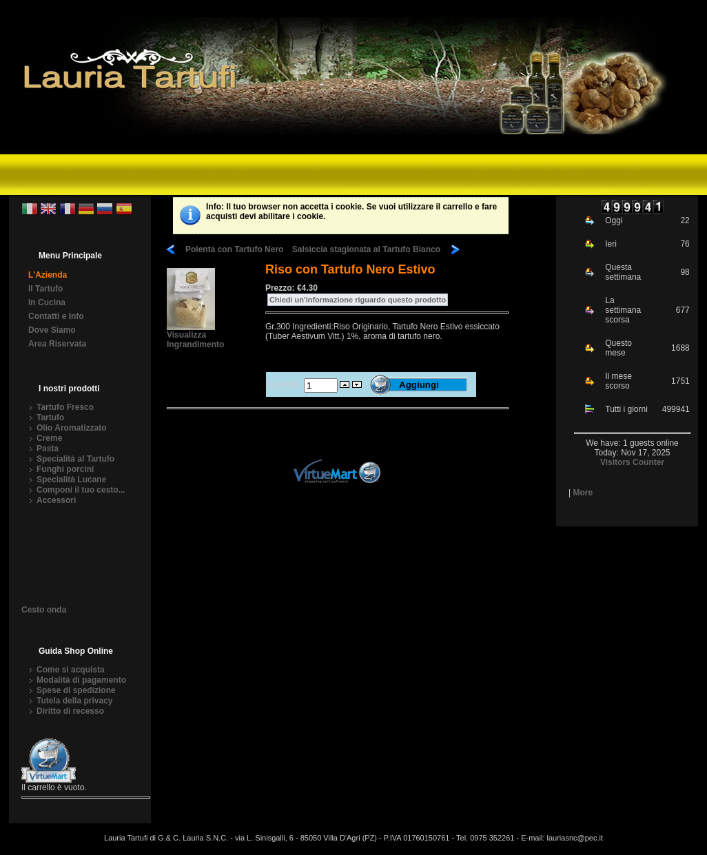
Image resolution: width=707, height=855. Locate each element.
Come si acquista (71, 669)
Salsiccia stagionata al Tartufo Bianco (366, 249)
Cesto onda (43, 611)
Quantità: (286, 384)
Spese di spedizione (76, 690)
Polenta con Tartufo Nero (234, 249)
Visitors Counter (632, 462)
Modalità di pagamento (81, 680)
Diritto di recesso (70, 711)
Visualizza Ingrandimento (195, 335)
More (583, 492)
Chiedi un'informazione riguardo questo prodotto (357, 300)
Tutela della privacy (75, 700)
